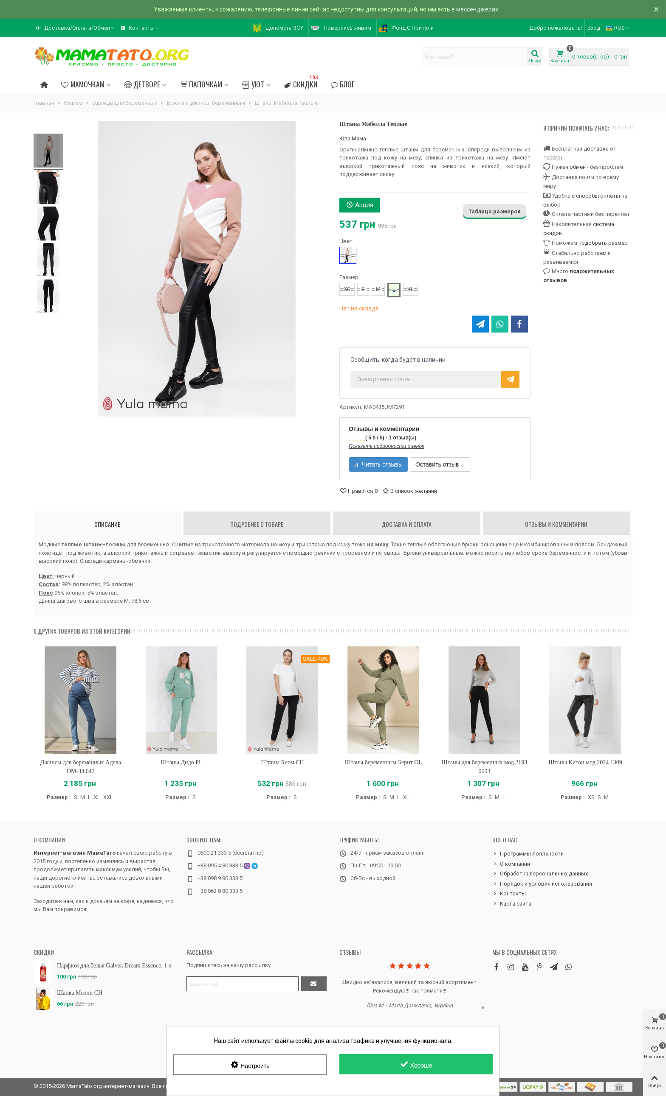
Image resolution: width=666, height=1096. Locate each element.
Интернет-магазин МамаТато (75, 853)
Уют (253, 83)
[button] (76, 28)
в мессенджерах (475, 9)
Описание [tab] (107, 524)
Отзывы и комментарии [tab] (556, 524)
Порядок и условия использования (542, 884)
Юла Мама (352, 138)
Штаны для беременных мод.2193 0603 (484, 766)
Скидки (302, 82)
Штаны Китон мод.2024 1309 (585, 762)
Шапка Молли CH (79, 993)
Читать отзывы (379, 464)
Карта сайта (511, 904)
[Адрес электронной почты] (242, 983)
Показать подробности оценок (386, 446)
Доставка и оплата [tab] (406, 524)
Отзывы (350, 952)
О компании (49, 839)
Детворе (142, 83)
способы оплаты (598, 196)
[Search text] (475, 57)
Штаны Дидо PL (181, 762)
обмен (578, 167)
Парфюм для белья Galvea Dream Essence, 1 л (114, 965)
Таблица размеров (494, 211)
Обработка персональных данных (540, 874)
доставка (596, 148)
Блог (343, 83)
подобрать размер (603, 243)
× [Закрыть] (656, 9)
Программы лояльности (528, 854)
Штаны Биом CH (282, 762)
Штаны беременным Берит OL (383, 762)
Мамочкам (82, 83)
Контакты (509, 893)
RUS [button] (618, 28)
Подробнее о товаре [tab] (256, 524)
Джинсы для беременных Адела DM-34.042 (80, 766)
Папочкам (201, 83)
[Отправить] (314, 983)
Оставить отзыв (439, 464)
